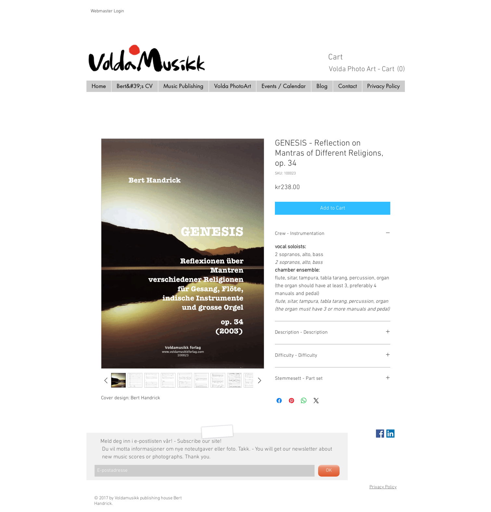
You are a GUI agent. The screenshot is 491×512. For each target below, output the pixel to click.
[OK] (329, 471)
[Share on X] (316, 400)
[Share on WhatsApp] (304, 400)
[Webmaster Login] (107, 11)
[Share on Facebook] (279, 400)
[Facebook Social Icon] (380, 433)
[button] (369, 56)
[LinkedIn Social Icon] (390, 433)
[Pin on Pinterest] (291, 400)
